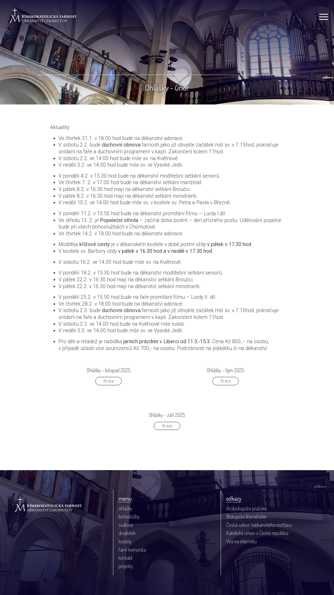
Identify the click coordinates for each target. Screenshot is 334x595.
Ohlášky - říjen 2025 (225, 370)
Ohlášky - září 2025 (167, 415)
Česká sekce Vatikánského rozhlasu (259, 525)
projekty (126, 566)
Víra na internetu (241, 541)
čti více (108, 380)
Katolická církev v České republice (257, 533)
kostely (125, 541)
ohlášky (125, 508)
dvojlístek (127, 533)
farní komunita (132, 549)
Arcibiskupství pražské (246, 508)
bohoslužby (129, 516)
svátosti (126, 525)
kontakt (125, 558)
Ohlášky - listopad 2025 (109, 370)
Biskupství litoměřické (246, 516)
